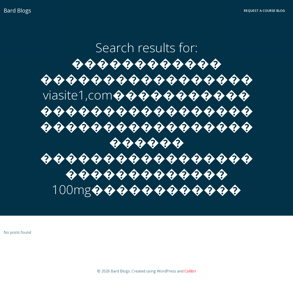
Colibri (190, 271)
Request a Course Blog (264, 10)
